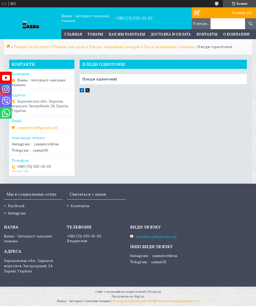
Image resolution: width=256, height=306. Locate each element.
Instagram (17, 213)
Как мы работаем (127, 34)
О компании (236, 34)
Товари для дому (69, 46)
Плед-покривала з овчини (168, 46)
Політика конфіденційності (177, 301)
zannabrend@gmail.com (37, 127)
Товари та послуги (31, 46)
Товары (95, 34)
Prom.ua (154, 291)
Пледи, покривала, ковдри (114, 46)
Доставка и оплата (171, 34)
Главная (73, 34)
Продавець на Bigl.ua (128, 296)
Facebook (16, 205)
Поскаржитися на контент (133, 301)
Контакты (207, 34)
